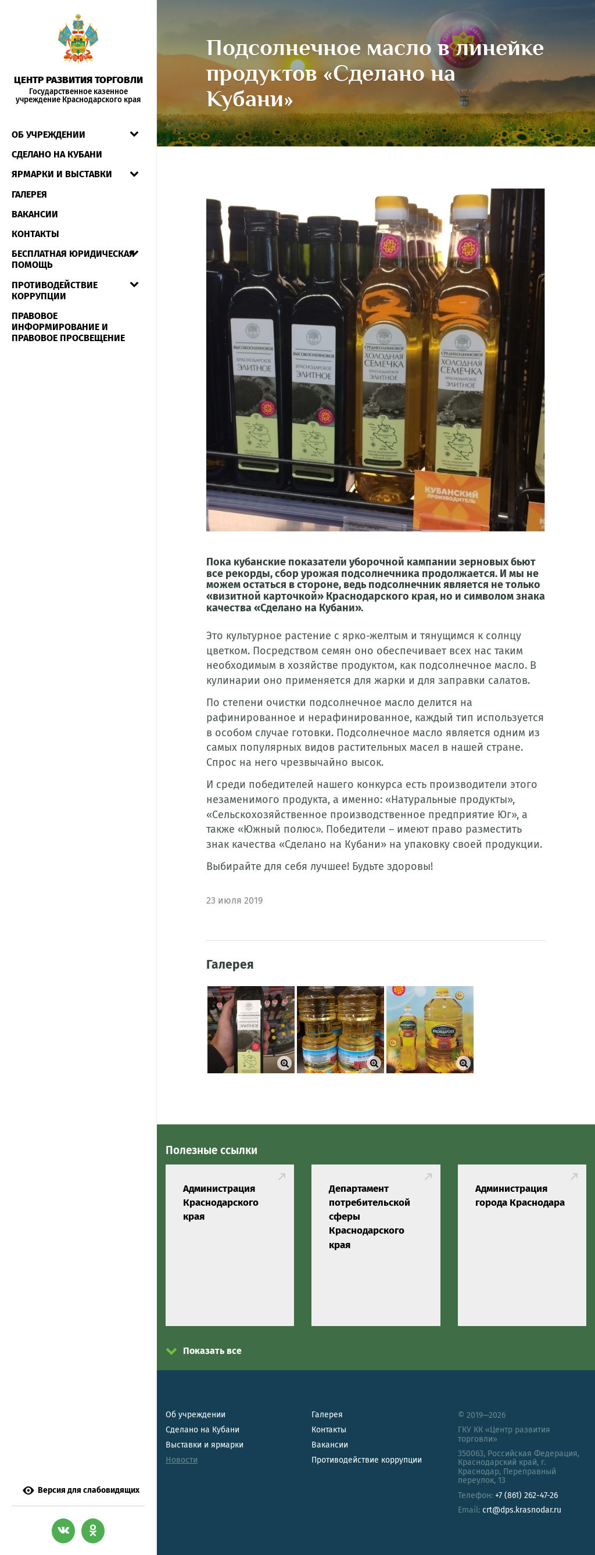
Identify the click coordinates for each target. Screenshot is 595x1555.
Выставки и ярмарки (204, 1445)
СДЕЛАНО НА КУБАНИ (57, 154)
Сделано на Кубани (202, 1430)
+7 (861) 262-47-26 (526, 1495)
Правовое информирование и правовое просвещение (68, 326)
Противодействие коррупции (55, 291)
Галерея (29, 194)
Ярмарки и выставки (62, 174)
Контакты (35, 233)
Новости (182, 1460)
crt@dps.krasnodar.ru (521, 1510)
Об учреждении (48, 134)
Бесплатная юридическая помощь (73, 259)
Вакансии (35, 214)
